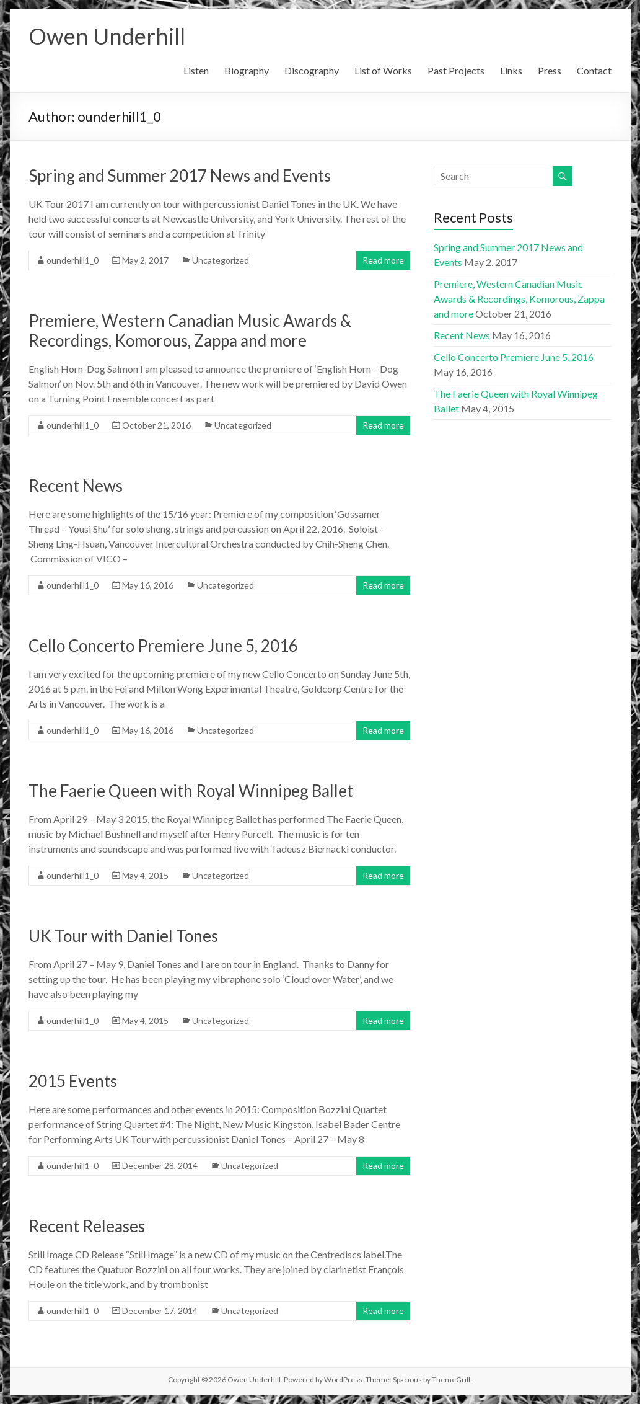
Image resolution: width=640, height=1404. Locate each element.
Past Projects (455, 70)
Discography (311, 70)
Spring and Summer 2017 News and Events (179, 175)
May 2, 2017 (145, 260)
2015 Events (72, 1081)
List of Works (383, 70)
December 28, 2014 (160, 1165)
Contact (594, 70)
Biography (246, 70)
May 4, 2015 (145, 875)
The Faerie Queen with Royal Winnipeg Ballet (190, 791)
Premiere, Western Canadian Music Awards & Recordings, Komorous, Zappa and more (189, 330)
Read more (383, 260)
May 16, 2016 (147, 585)
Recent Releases (86, 1226)
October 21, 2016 (156, 425)
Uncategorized (220, 260)
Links (511, 70)
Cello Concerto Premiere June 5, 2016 (163, 645)
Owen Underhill (106, 36)
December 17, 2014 (160, 1310)
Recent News (75, 485)
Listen (196, 70)
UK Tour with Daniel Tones (123, 936)
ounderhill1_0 (72, 260)
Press (549, 70)
